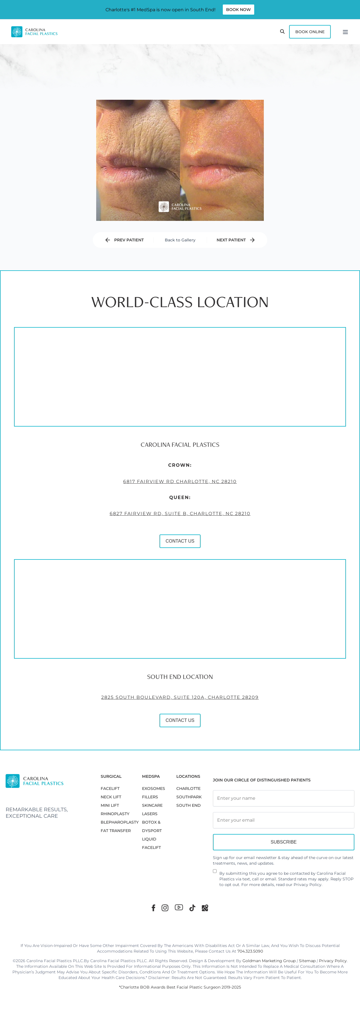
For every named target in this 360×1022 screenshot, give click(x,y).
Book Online (310, 31)
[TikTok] (192, 907)
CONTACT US (157, 554)
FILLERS (150, 796)
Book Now (238, 9)
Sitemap (307, 960)
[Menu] (345, 31)
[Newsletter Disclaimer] (215, 873)
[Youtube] (179, 907)
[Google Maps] (205, 907)
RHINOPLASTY (115, 813)
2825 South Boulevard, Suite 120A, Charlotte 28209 (157, 710)
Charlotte (188, 788)
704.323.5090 (250, 951)
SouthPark (189, 796)
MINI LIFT (110, 805)
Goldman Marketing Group (269, 960)
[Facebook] (153, 907)
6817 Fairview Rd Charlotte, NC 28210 (157, 494)
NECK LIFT (111, 796)
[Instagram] (164, 907)
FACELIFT (110, 788)
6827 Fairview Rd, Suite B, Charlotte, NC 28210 (157, 526)
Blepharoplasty (120, 822)
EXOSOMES (153, 788)
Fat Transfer (116, 830)
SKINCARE (152, 805)
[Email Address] (283, 820)
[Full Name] (283, 798)
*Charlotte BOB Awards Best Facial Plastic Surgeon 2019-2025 (180, 987)
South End (188, 805)
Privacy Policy (307, 884)
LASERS (150, 813)
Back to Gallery (180, 240)
